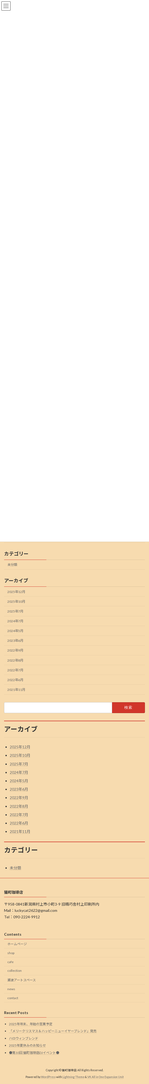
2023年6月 (15, 641)
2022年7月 (15, 670)
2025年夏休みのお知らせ (27, 1046)
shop (10, 953)
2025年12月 (16, 592)
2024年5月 (15, 631)
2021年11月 (16, 690)
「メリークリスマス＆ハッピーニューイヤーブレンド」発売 (53, 1031)
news (11, 989)
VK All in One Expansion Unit (105, 1077)
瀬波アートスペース (21, 980)
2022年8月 (15, 660)
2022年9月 (15, 651)
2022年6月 (15, 680)
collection (14, 971)
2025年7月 (15, 611)
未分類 (12, 565)
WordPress (48, 1077)
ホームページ (17, 944)
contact (12, 998)
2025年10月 (16, 601)
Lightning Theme (73, 1077)
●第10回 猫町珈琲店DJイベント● (34, 1053)
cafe (10, 962)
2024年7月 (15, 621)
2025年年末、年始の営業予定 (30, 1024)
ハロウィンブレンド (23, 1038)
